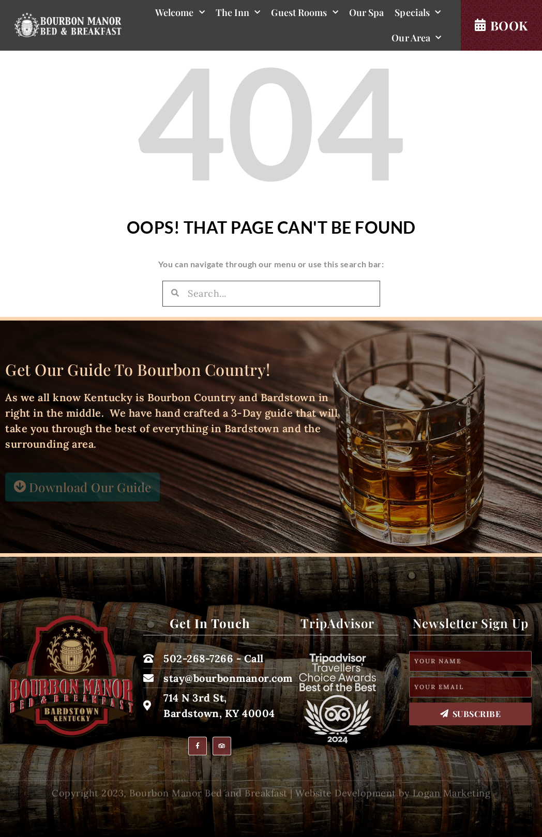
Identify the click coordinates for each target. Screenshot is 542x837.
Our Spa (366, 12)
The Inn (238, 12)
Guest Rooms (304, 12)
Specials (418, 12)
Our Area (416, 38)
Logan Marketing (452, 799)
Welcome (180, 12)
